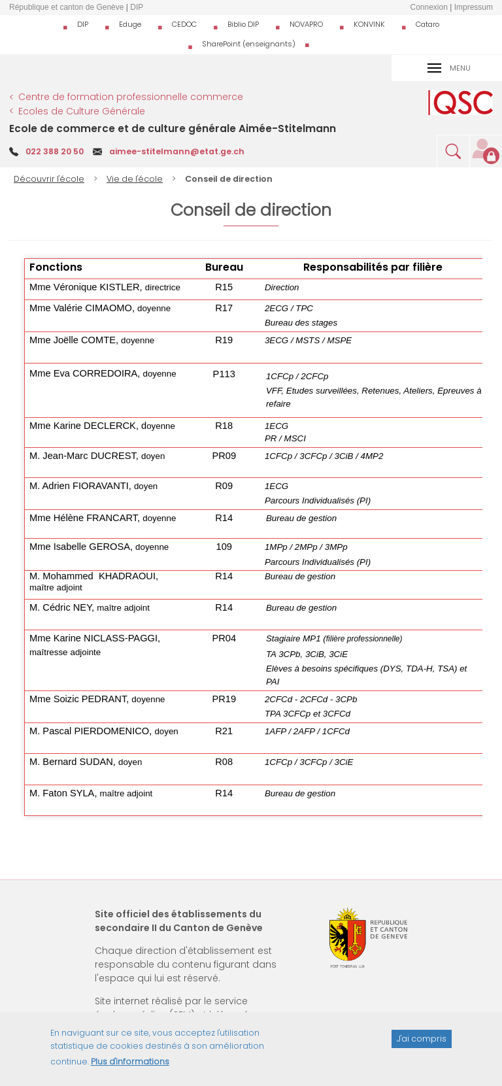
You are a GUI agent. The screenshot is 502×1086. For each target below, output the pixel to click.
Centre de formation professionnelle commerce (130, 96)
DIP (82, 24)
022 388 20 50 (54, 151)
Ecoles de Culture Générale (81, 111)
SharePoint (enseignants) (248, 44)
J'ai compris (421, 1046)
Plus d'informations (130, 1069)
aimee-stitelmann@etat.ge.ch (176, 151)
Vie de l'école (135, 178)
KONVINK (369, 24)
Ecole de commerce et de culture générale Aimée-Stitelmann (172, 128)
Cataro (427, 24)
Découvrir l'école (49, 178)
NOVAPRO (306, 24)
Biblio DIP (243, 24)
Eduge (130, 24)
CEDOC (184, 24)
